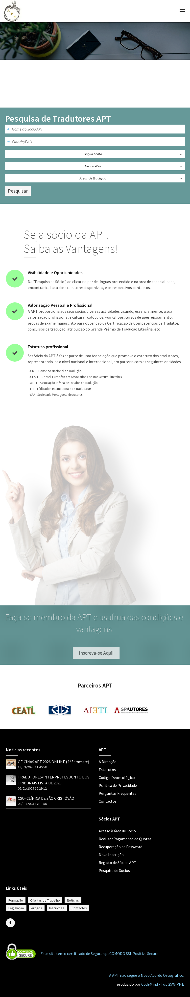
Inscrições (56, 908)
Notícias (73, 900)
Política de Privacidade (118, 785)
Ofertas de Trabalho (45, 900)
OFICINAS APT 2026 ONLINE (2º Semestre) (53, 761)
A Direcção (108, 761)
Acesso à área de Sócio (117, 830)
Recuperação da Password (120, 846)
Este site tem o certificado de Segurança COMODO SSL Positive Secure (99, 953)
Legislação (16, 908)
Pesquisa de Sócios (114, 870)
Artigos (36, 908)
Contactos (108, 801)
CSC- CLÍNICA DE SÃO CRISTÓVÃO (46, 798)
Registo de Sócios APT (117, 862)
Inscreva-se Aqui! (98, 653)
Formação (15, 900)
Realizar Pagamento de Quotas (125, 838)
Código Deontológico (117, 777)
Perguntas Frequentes (117, 793)
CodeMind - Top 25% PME (162, 984)
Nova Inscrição (111, 854)
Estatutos (107, 769)
